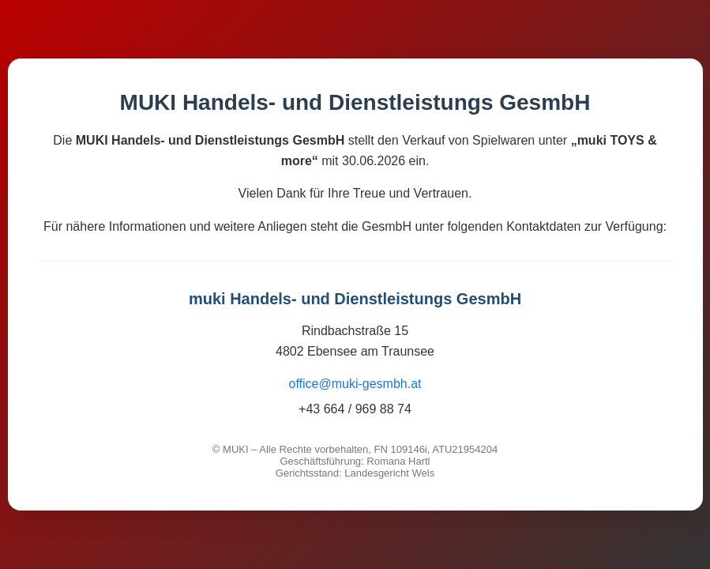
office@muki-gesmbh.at (354, 383)
